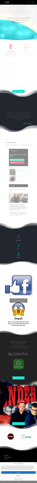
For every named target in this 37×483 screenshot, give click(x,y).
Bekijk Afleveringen (18, 423)
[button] (35, 463)
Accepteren (18, 472)
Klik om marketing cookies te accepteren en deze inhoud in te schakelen (18, 300)
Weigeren (18, 475)
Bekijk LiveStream (18, 378)
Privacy (6, 459)
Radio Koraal (10, 51)
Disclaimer (6, 455)
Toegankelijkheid (8, 457)
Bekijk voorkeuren (18, 478)
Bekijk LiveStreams (18, 91)
